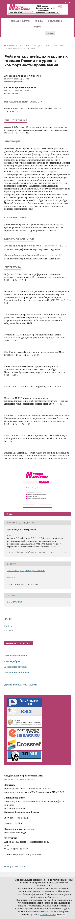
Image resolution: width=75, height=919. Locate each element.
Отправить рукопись (18, 643)
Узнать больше (48, 914)
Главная (9, 45)
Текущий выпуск (20, 21)
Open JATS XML (14, 602)
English (8, 626)
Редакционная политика (17, 672)
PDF (10, 514)
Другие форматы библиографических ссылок (31, 552)
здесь (55, 897)
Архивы (39, 21)
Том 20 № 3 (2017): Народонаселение (46, 45)
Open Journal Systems (15, 866)
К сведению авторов (15, 666)
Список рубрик (12, 661)
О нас (37, 27)
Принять (61, 914)
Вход (68, 2)
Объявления (55, 21)
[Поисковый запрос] (32, 33)
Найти (50, 33)
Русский (8, 630)
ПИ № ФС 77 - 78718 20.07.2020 (19, 779)
